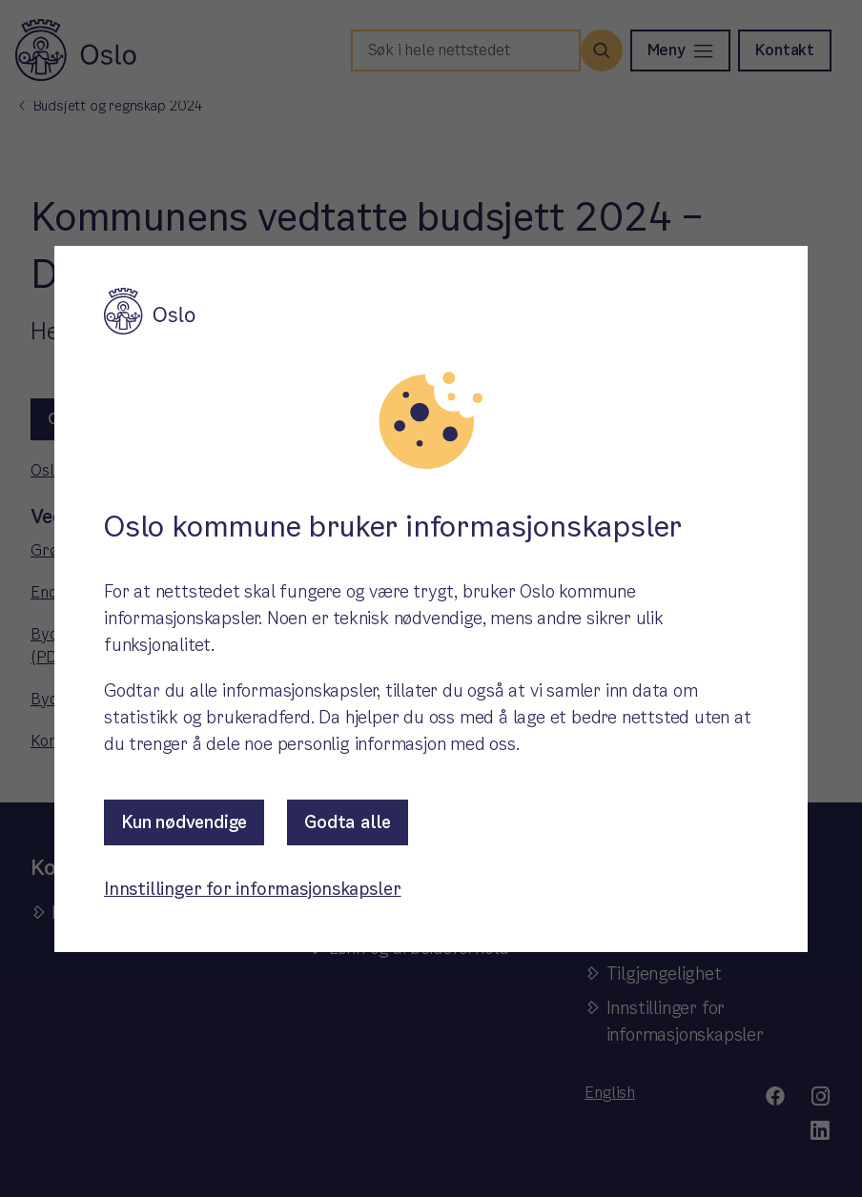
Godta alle (347, 822)
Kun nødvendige (184, 822)
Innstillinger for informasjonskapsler (252, 889)
